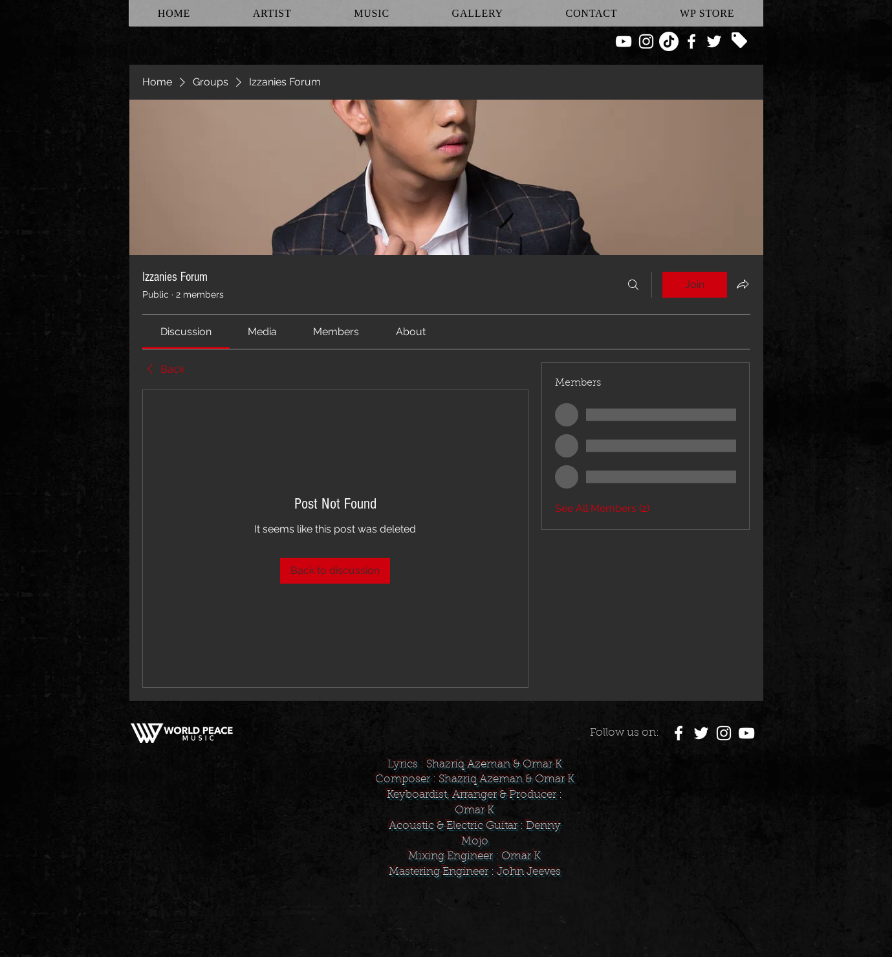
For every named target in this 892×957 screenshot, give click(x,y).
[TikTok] (669, 41)
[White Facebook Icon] (691, 41)
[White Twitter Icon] (714, 41)
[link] (186, 331)
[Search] (633, 285)
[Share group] (742, 284)
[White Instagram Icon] (646, 41)
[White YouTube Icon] (623, 41)
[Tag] (739, 40)
